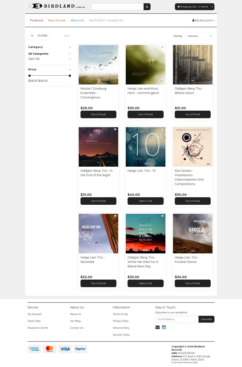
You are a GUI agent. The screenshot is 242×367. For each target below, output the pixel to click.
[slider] (29, 75)
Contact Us (76, 327)
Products (36, 20)
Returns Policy (121, 327)
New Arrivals (57, 20)
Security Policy (121, 334)
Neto (195, 362)
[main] (146, 169)
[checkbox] (49, 58)
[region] (49, 163)
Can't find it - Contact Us (106, 20)
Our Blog (75, 321)
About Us (77, 20)
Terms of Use (120, 314)
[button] (199, 36)
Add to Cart (145, 201)
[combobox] (117, 6)
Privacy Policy (121, 321)
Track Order (34, 321)
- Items (192, 6)
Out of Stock (98, 114)
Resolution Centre (38, 327)
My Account (34, 314)
